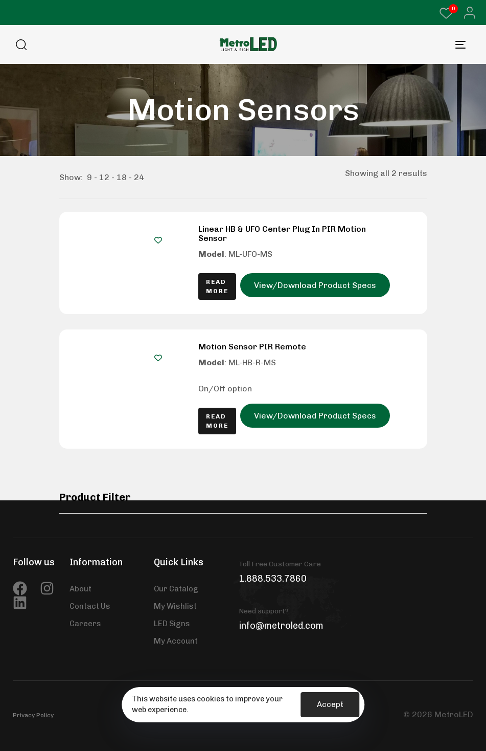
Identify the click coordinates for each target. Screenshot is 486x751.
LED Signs (172, 623)
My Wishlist (175, 606)
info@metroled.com (281, 625)
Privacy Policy (33, 715)
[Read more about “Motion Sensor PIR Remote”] (217, 421)
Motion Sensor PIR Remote (252, 346)
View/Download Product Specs (315, 285)
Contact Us (90, 606)
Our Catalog (176, 588)
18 (122, 177)
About (80, 588)
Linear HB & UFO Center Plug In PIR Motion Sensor (282, 233)
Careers (85, 623)
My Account (176, 641)
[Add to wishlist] (158, 240)
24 (139, 177)
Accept (330, 704)
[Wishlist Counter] (446, 13)
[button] (467, 13)
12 (104, 177)
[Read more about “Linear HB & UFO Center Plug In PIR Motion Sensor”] (217, 286)
